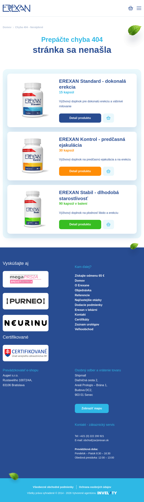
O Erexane (82, 285)
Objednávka (83, 290)
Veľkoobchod (84, 329)
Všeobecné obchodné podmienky (53, 487)
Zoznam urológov (87, 324)
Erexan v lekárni (86, 309)
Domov (7, 27)
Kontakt (80, 314)
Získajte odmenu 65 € (89, 275)
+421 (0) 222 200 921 (91, 436)
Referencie (82, 295)
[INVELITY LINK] (107, 493)
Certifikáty (82, 319)
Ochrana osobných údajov (95, 487)
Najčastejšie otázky (88, 300)
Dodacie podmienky (88, 304)
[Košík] (130, 8)
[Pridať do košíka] (108, 118)
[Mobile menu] (139, 8)
